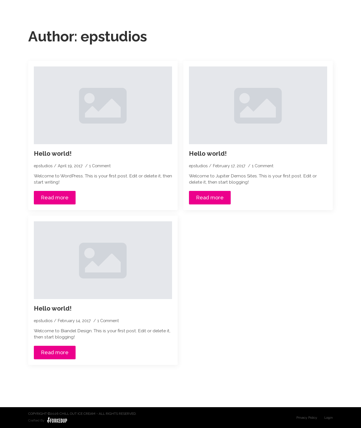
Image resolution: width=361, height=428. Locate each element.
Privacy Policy (306, 418)
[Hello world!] (103, 105)
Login (328, 418)
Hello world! (53, 153)
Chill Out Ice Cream (77, 414)
